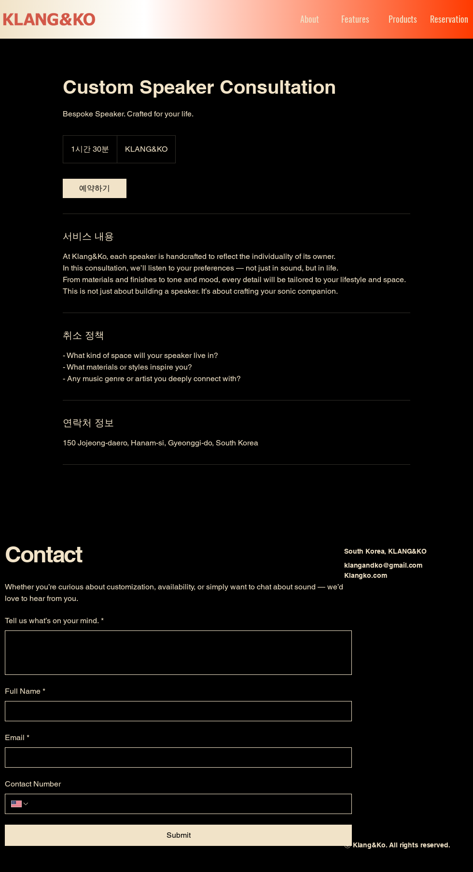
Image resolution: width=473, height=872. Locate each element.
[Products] (403, 19)
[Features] (355, 19)
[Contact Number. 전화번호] (187, 804)
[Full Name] (175, 711)
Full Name (25, 691)
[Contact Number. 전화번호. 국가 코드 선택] (20, 804)
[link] (94, 188)
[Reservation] (448, 19)
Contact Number (33, 783)
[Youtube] (371, 622)
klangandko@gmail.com (383, 565)
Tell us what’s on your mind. (54, 621)
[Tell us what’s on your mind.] (178, 653)
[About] (299, 19)
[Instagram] (392, 622)
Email (17, 737)
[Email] (175, 757)
